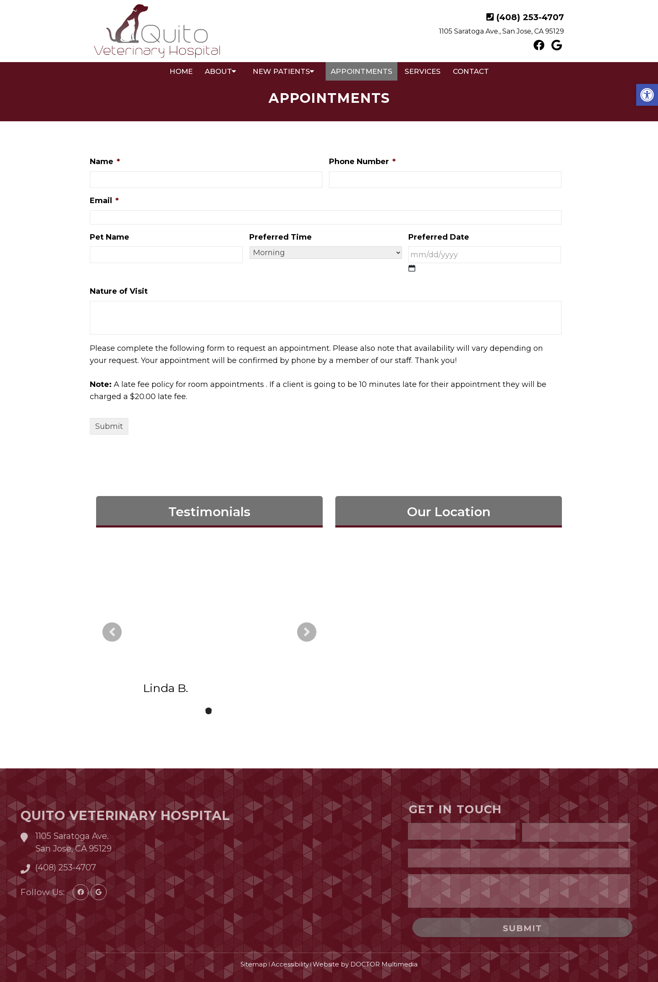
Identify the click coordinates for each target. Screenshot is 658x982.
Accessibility (290, 964)
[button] (647, 95)
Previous (112, 632)
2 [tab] (208, 711)
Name (105, 161)
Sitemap (253, 964)
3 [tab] (221, 711)
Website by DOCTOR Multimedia (365, 964)
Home (181, 71)
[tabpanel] (209, 632)
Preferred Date (438, 237)
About (218, 71)
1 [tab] (196, 711)
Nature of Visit (119, 291)
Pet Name (109, 237)
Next (306, 632)
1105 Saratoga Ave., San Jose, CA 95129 (501, 31)
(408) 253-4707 (530, 17)
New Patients (281, 71)
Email (104, 200)
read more (229, 641)
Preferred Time (280, 237)
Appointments (361, 71)
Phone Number (362, 161)
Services (423, 71)
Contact (471, 71)
